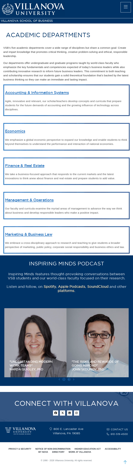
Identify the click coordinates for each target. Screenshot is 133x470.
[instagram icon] (76, 413)
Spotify (50, 287)
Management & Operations (29, 200)
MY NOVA (43, 452)
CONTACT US (119, 429)
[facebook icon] (55, 413)
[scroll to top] (125, 462)
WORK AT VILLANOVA (80, 452)
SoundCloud (98, 287)
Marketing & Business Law (28, 234)
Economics (15, 131)
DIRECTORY (58, 452)
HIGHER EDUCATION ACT (87, 449)
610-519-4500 (119, 434)
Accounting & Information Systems (37, 93)
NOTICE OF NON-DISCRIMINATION (52, 449)
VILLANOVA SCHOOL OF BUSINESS (27, 20)
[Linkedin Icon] (69, 413)
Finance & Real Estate (24, 166)
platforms (66, 291)
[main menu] (126, 7)
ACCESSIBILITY (113, 449)
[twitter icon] (62, 413)
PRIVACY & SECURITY (20, 449)
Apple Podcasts (71, 287)
